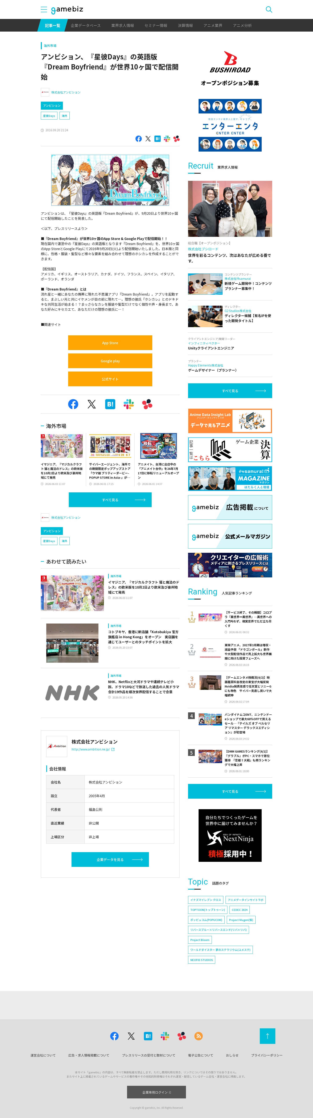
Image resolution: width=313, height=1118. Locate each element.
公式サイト (110, 378)
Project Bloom (200, 940)
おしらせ (232, 1055)
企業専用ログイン (156, 1092)
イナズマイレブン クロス (205, 900)
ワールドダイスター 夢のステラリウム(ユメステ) (220, 950)
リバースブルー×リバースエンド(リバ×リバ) (218, 930)
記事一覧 (52, 25)
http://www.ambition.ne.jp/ (93, 749)
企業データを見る (110, 859)
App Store (110, 342)
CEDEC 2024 (239, 910)
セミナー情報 (156, 25)
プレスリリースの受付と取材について (148, 1055)
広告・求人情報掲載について (88, 1055)
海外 (64, 116)
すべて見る (110, 499)
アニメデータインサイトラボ (245, 900)
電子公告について (200, 1055)
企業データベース (86, 25)
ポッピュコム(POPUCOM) (206, 920)
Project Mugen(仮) (241, 920)
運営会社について (43, 1055)
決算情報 (185, 25)
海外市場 (50, 45)
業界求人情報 (122, 25)
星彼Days (49, 116)
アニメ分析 (242, 25)
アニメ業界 (212, 25)
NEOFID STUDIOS (201, 960)
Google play (110, 360)
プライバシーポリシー (267, 1055)
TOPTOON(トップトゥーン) (207, 910)
